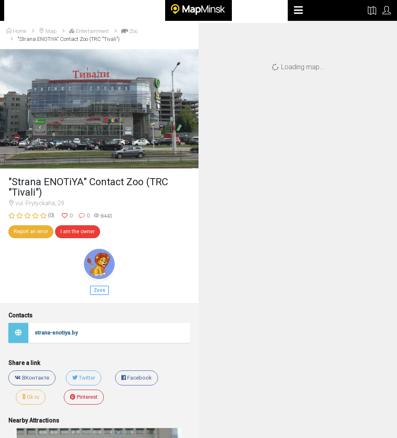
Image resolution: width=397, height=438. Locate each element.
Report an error (31, 231)
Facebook (136, 378)
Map (48, 31)
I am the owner (77, 231)
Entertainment (89, 31)
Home (16, 31)
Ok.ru (30, 397)
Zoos (99, 290)
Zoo (129, 31)
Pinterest (84, 397)
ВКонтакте (32, 378)
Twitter (83, 378)
